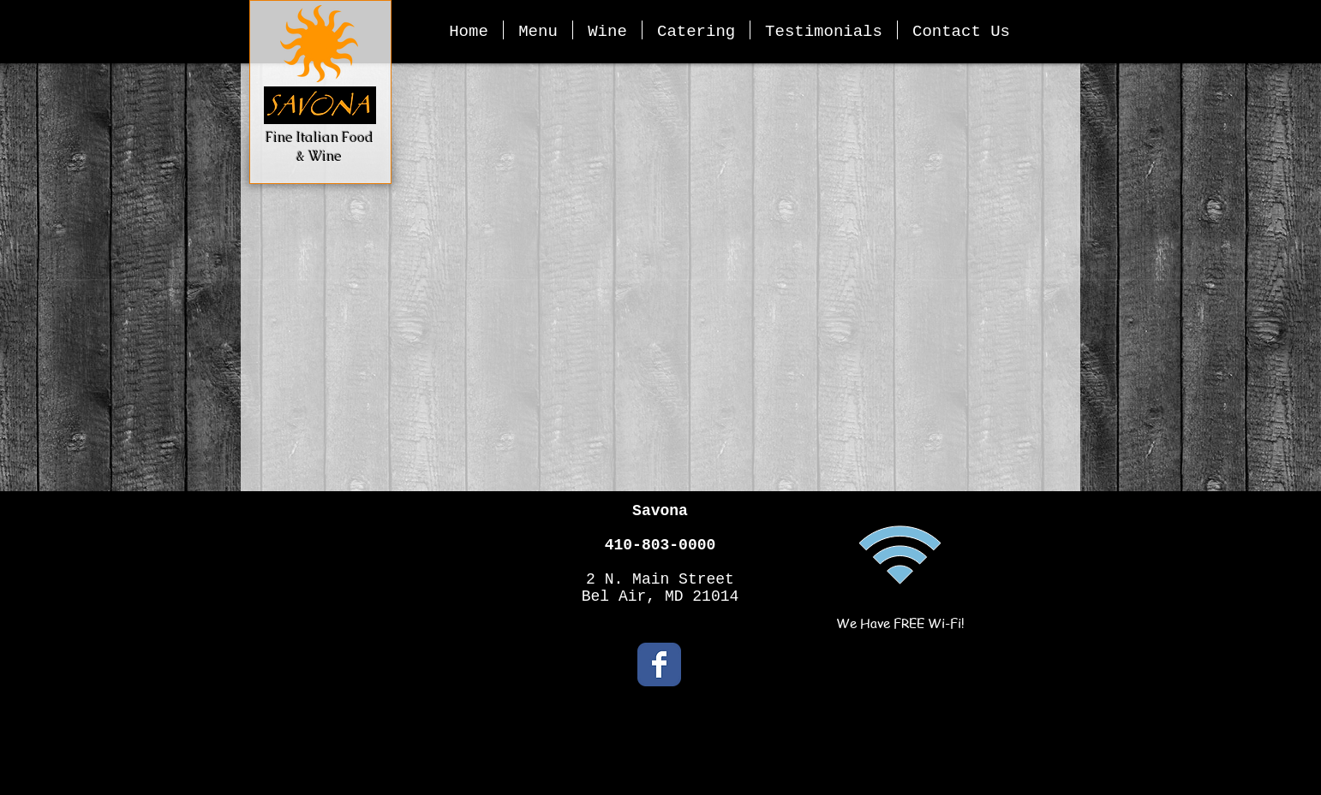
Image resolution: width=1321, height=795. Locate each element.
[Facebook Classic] (659, 664)
